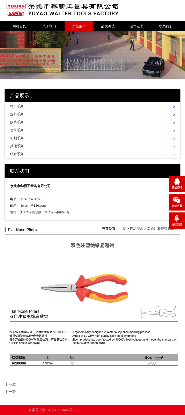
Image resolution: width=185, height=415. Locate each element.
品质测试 (108, 26)
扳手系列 (17, 122)
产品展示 (79, 26)
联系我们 (165, 26)
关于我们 (49, 26)
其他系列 (17, 146)
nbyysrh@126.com (33, 205)
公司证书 (137, 26)
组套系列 (17, 154)
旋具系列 (17, 114)
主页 (122, 229)
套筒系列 (17, 130)
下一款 (10, 392)
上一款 (10, 384)
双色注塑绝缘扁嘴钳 (162, 229)
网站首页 (19, 26)
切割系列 (17, 138)
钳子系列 (17, 106)
